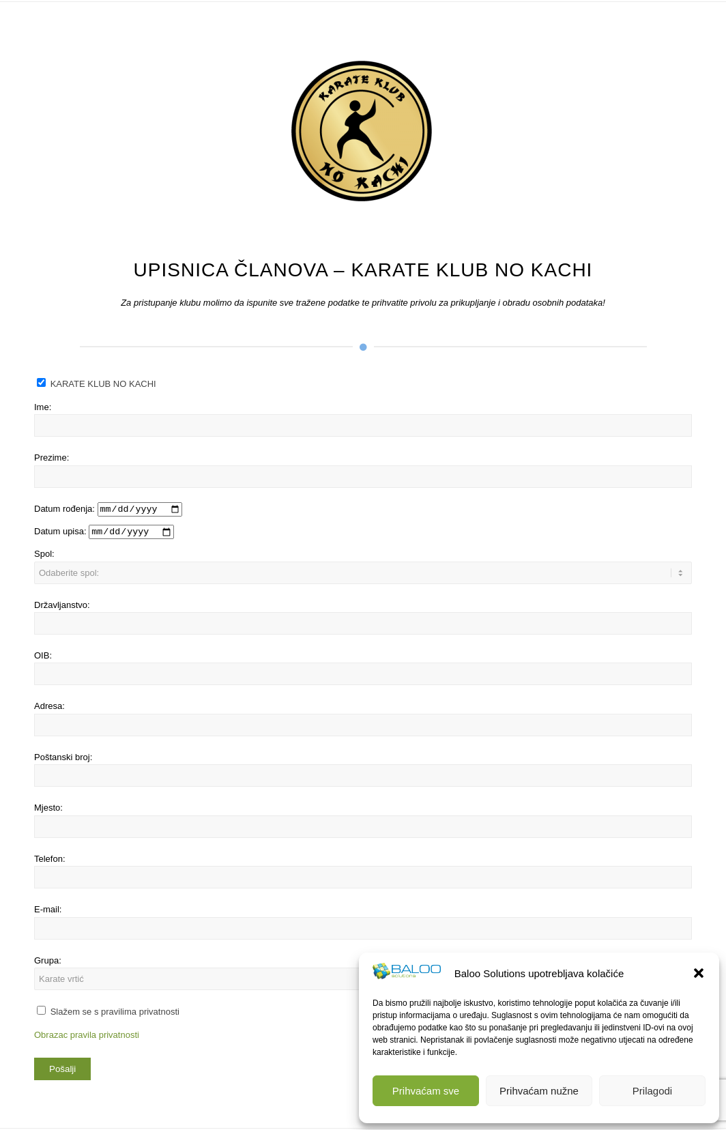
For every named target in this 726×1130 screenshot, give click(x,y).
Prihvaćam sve (425, 1091)
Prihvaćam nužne (539, 1091)
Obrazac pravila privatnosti (86, 1035)
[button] (699, 973)
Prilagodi (652, 1091)
